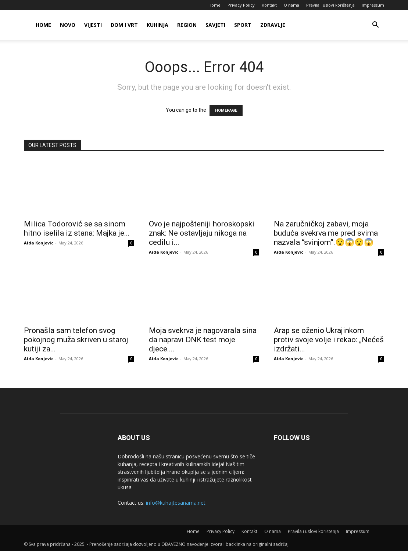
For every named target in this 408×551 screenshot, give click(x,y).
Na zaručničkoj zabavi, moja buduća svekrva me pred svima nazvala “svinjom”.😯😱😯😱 (326, 233)
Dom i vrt (124, 24)
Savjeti (215, 24)
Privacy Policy (241, 5)
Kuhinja (157, 24)
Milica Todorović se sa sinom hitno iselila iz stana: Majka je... (77, 228)
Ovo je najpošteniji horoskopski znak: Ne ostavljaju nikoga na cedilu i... (201, 233)
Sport (242, 24)
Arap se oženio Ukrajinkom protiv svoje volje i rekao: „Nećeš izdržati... (329, 339)
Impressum (373, 5)
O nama (291, 5)
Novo (67, 24)
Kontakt (269, 5)
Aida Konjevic (38, 243)
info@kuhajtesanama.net (175, 502)
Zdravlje (272, 24)
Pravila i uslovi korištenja (330, 5)
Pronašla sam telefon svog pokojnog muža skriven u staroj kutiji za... (76, 339)
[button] (375, 25)
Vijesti (93, 24)
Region (187, 24)
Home (214, 5)
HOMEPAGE (226, 110)
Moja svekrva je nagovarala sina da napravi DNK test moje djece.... (203, 339)
